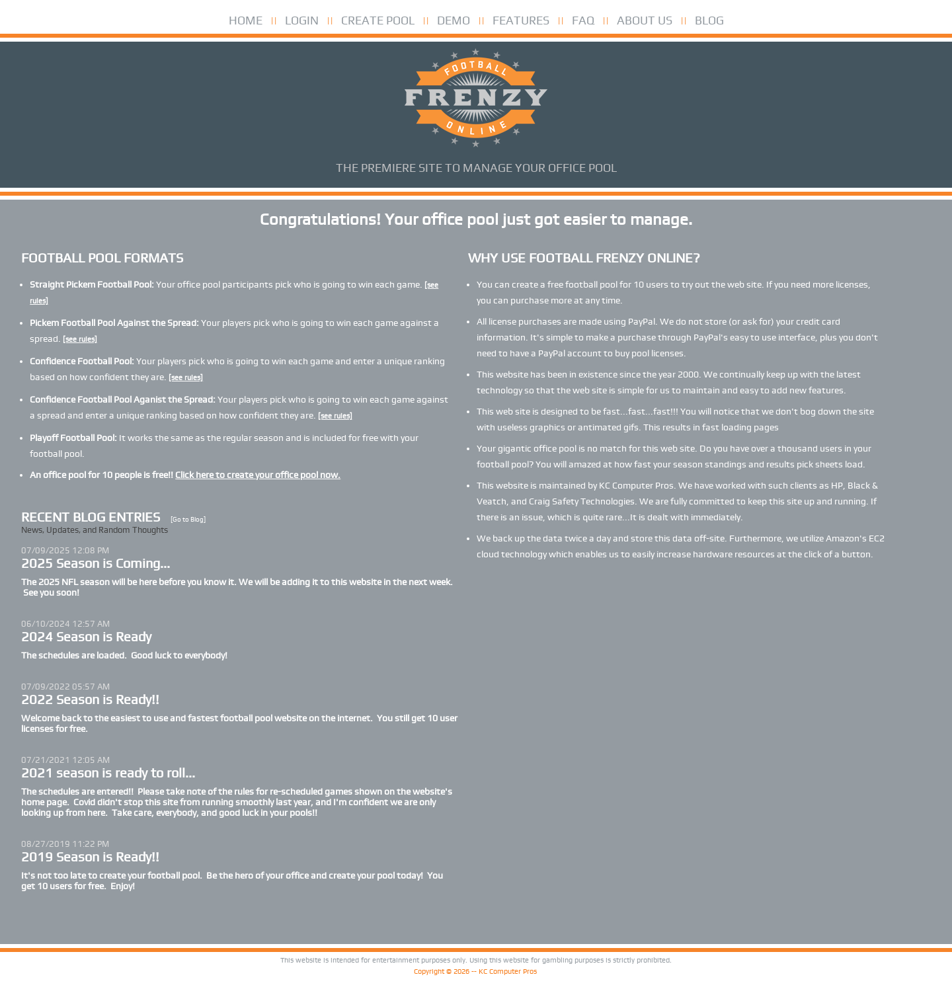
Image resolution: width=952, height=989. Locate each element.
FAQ (583, 20)
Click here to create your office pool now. (257, 474)
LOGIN (302, 20)
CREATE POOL (378, 20)
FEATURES (521, 20)
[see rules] (80, 339)
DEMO (453, 20)
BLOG (709, 20)
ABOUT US (644, 20)
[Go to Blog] (188, 519)
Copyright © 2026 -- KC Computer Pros (475, 971)
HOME (245, 20)
